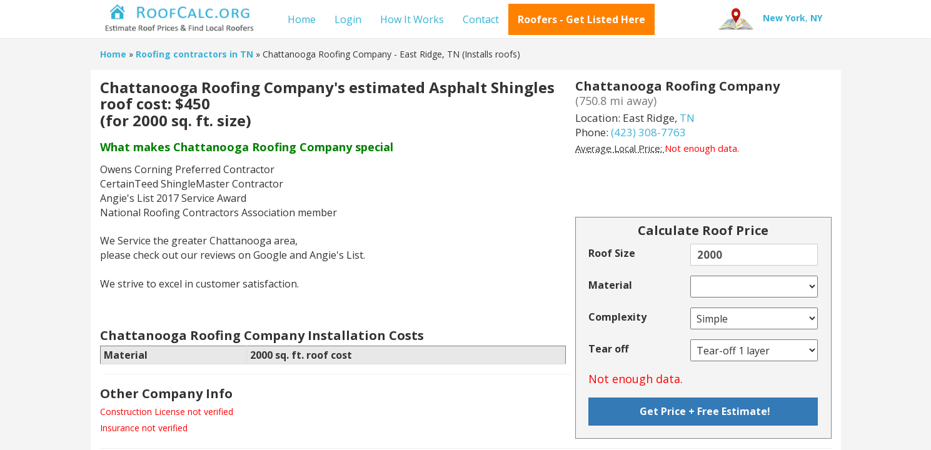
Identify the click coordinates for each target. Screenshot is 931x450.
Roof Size (611, 253)
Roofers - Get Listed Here (581, 19)
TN (687, 118)
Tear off (608, 349)
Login (348, 19)
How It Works (412, 19)
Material (610, 285)
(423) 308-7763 (648, 132)
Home (302, 19)
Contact (481, 19)
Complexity (617, 317)
